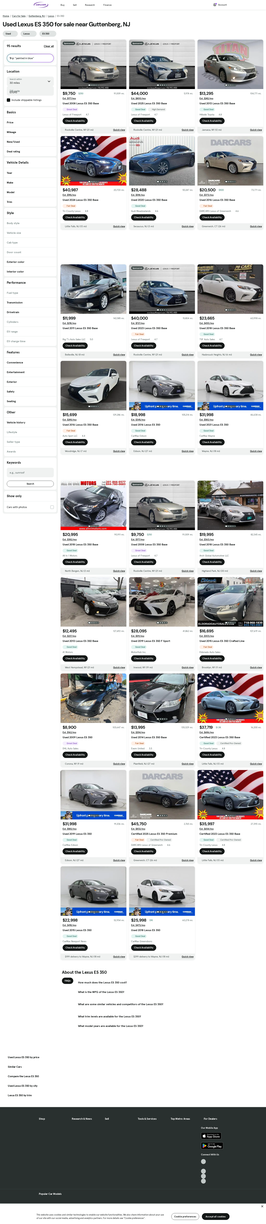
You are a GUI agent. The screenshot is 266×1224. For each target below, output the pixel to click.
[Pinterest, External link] (203, 1181)
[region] (133, 1213)
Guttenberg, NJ (36, 16)
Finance (107, 4)
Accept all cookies (216, 1216)
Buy (62, 4)
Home (6, 16)
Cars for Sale (19, 16)
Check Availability (75, 120)
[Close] (262, 1206)
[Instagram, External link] (203, 1176)
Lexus (51, 16)
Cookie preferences (185, 1216)
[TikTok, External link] (203, 1161)
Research (90, 4)
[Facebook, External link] (203, 1166)
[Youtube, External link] (203, 1171)
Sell (75, 4)
